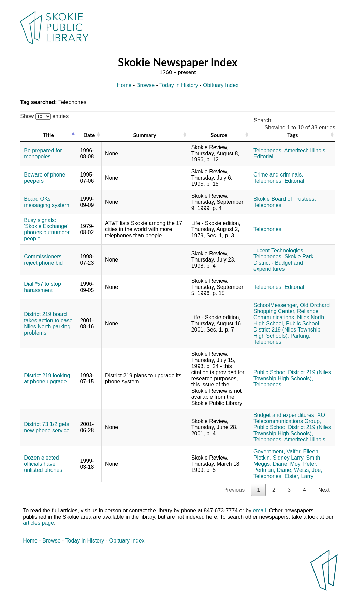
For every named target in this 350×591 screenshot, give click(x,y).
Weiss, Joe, (308, 470)
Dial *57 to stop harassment (42, 287)
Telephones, (268, 150)
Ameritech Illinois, (305, 150)
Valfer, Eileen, (303, 451)
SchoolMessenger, (275, 305)
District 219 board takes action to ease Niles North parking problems (48, 323)
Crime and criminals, (278, 175)
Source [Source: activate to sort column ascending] (218, 134)
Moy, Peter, (304, 464)
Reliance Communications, (285, 314)
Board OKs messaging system (46, 202)
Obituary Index (220, 85)
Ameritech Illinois (304, 439)
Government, (269, 451)
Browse (145, 85)
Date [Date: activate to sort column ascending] (89, 134)
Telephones (267, 205)
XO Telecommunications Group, (289, 418)
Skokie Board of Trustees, (284, 199)
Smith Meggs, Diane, (286, 461)
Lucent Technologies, (279, 250)
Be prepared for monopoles (43, 153)
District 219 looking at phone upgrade (47, 378)
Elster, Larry (299, 476)
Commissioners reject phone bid (43, 260)
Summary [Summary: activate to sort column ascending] (144, 134)
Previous (234, 490)
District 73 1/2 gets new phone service (46, 427)
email (259, 510)
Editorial (263, 156)
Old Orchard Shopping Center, (291, 308)
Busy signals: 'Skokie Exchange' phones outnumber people (46, 229)
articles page (38, 523)
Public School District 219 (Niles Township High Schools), (286, 330)
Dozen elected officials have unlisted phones (43, 464)
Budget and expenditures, (284, 415)
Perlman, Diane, (273, 470)
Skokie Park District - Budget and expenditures (283, 263)
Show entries (44, 116)
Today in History (178, 85)
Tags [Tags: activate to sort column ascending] (292, 134)
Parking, (300, 336)
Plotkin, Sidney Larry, (279, 458)
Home (124, 85)
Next (324, 490)
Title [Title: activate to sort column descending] (48, 134)
